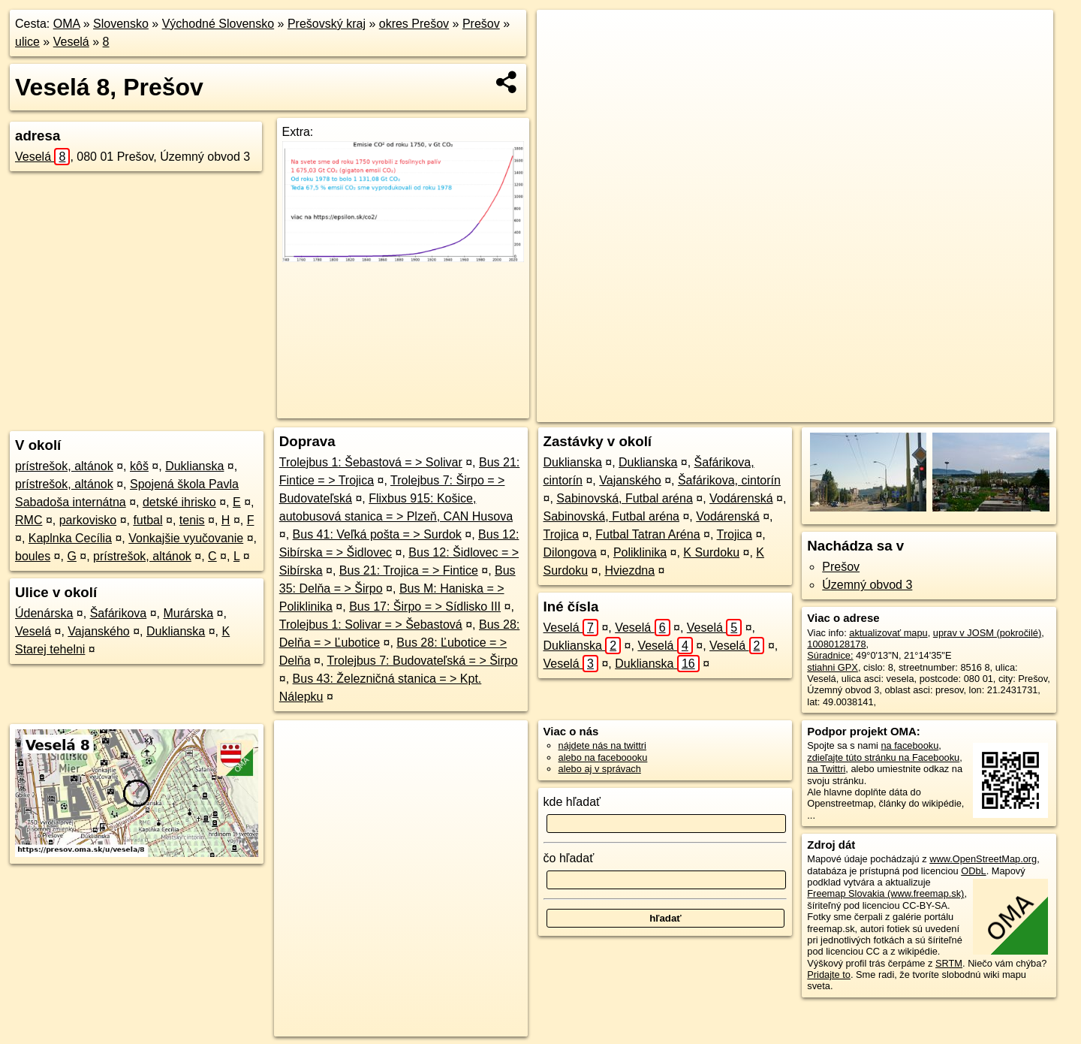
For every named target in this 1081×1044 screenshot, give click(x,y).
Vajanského (98, 631)
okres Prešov (414, 23)
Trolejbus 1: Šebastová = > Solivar (370, 462)
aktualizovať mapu (888, 632)
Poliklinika (640, 552)
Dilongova (570, 552)
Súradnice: (830, 655)
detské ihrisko (179, 502)
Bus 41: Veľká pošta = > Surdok (377, 534)
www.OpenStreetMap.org (983, 858)
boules (32, 556)
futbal (147, 520)
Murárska (188, 613)
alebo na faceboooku (603, 757)
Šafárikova (118, 613)
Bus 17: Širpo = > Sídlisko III (425, 606)
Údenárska (44, 613)
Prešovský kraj (327, 23)
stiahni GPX (832, 667)
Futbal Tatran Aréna (647, 534)
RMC (28, 520)
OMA (66, 23)
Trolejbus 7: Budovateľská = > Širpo (422, 660)
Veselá (71, 41)
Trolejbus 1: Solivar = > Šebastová (370, 624)
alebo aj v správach (600, 768)
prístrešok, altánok (64, 466)
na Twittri (826, 768)
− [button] (563, 58)
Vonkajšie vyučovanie (185, 538)
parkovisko (87, 520)
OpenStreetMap (794, 410)
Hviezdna (629, 570)
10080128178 (836, 644)
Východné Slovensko (218, 23)
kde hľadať (572, 801)
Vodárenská (741, 498)
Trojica (561, 534)
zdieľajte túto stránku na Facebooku (883, 757)
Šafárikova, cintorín (729, 480)
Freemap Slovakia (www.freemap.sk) (885, 893)
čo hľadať (569, 858)
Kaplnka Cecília (70, 538)
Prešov (481, 23)
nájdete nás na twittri (602, 745)
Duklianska (194, 466)
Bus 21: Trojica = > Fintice (408, 570)
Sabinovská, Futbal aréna (624, 498)
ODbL (973, 871)
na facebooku (909, 745)
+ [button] (563, 35)
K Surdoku (711, 552)
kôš (139, 466)
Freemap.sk (871, 410)
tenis (192, 520)
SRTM (948, 963)
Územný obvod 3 (867, 584)
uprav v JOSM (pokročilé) (987, 632)
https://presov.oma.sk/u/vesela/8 (985, 410)
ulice (27, 41)
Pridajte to (829, 974)
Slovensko (121, 23)
